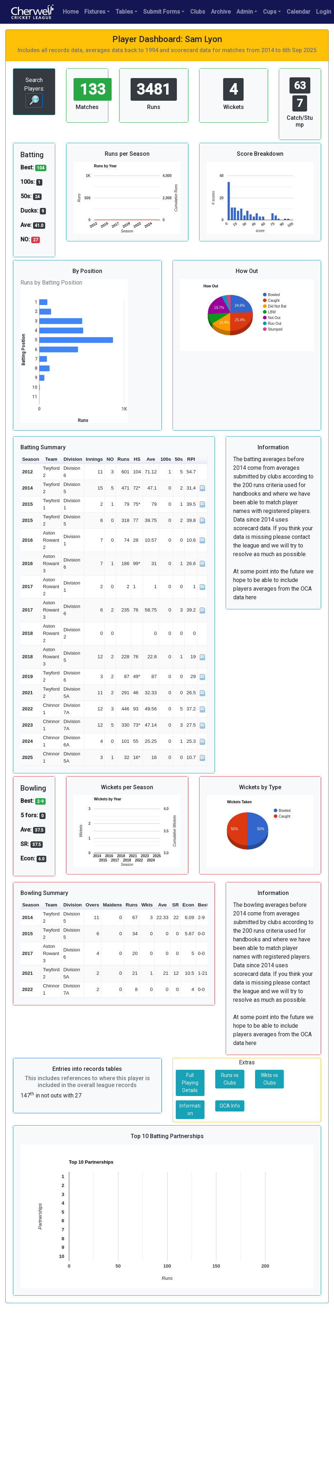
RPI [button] (191, 459)
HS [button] (137, 459)
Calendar (298, 11)
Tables (124, 11)
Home (71, 11)
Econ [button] (188, 905)
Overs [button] (92, 905)
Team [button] (51, 459)
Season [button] (30, 459)
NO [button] (110, 459)
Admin (244, 11)
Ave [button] (150, 459)
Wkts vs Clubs (269, 1079)
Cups (270, 11)
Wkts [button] (147, 905)
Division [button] (72, 459)
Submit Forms (161, 11)
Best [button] (203, 905)
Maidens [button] (112, 905)
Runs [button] (123, 459)
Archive (221, 11)
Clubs (197, 11)
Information (190, 1109)
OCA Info (230, 1106)
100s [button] (165, 459)
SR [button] (175, 905)
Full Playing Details (190, 1082)
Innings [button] (94, 459)
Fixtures (94, 11)
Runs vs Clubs (230, 1079)
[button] (202, 459)
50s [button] (179, 459)
